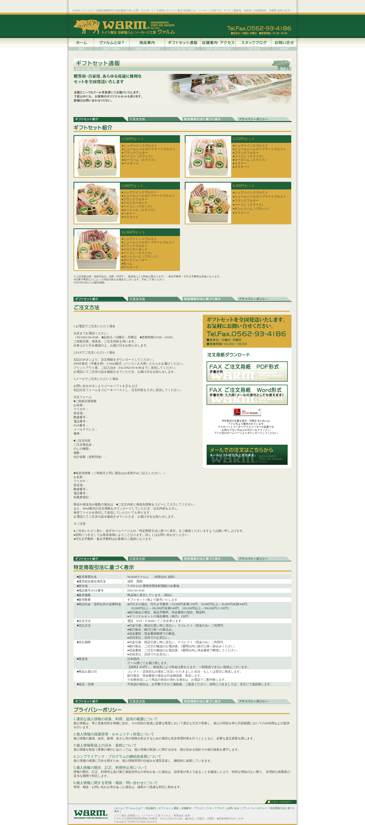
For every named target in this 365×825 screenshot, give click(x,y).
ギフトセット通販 (168, 808)
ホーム (119, 808)
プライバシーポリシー (254, 808)
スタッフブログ (215, 808)
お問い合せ (233, 808)
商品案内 (151, 808)
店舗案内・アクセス (192, 808)
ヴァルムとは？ (134, 808)
